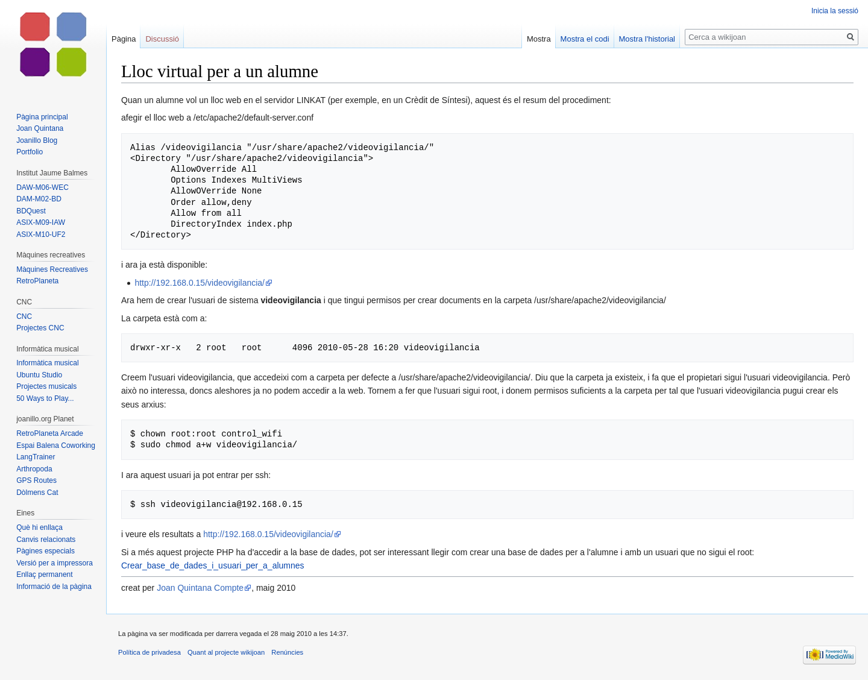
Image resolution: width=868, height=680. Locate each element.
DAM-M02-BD (38, 199)
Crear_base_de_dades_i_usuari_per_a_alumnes (212, 565)
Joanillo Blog (36, 140)
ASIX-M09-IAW (40, 222)
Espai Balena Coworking (55, 445)
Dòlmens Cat (37, 492)
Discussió (162, 38)
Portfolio (29, 152)
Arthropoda (34, 469)
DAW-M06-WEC (42, 187)
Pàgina (124, 38)
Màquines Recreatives (52, 269)
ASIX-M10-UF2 (40, 234)
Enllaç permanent (44, 574)
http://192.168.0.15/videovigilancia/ (199, 283)
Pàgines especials (45, 551)
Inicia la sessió (834, 11)
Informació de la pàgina (54, 586)
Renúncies (287, 652)
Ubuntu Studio (39, 375)
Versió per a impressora (54, 563)
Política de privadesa (149, 652)
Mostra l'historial (647, 38)
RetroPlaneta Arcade (49, 433)
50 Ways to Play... (45, 398)
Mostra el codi (585, 38)
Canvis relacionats (45, 539)
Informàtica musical (47, 363)
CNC (24, 316)
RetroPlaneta (37, 281)
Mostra (539, 38)
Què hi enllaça (39, 527)
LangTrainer (35, 457)
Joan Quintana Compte (200, 588)
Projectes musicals (46, 386)
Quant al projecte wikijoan (226, 652)
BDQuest (31, 211)
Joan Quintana (39, 128)
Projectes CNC (40, 328)
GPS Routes (36, 480)
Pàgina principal (42, 117)
